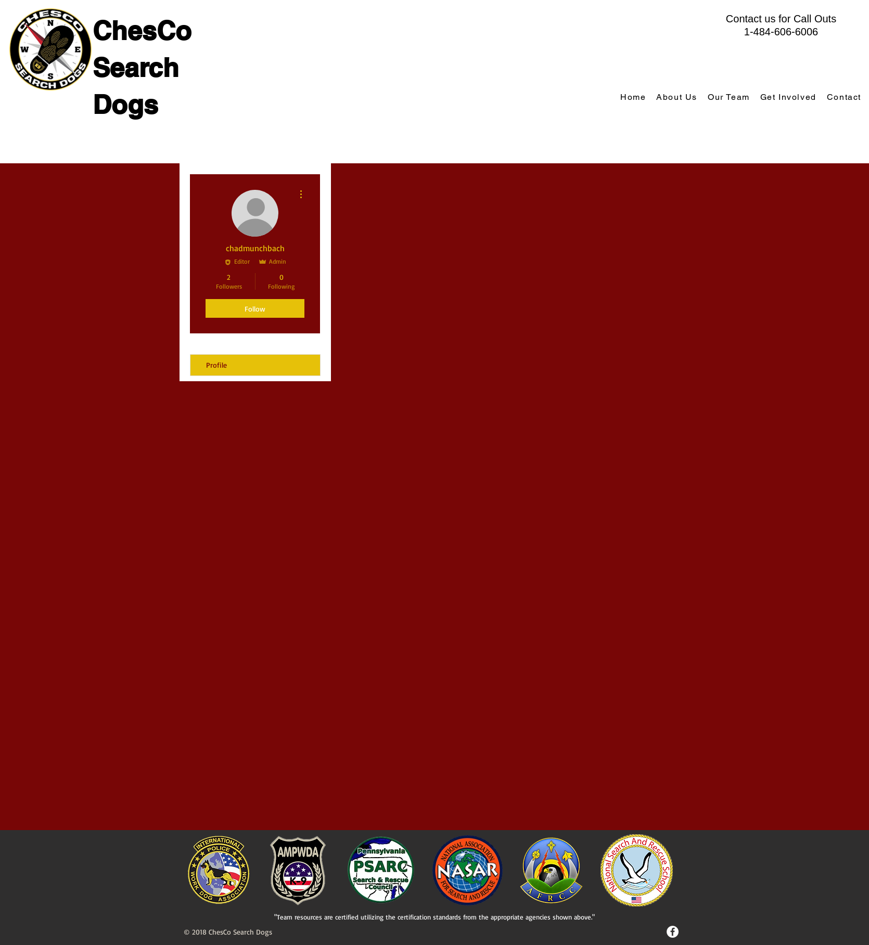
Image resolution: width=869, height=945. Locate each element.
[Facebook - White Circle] (673, 932)
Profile (216, 364)
